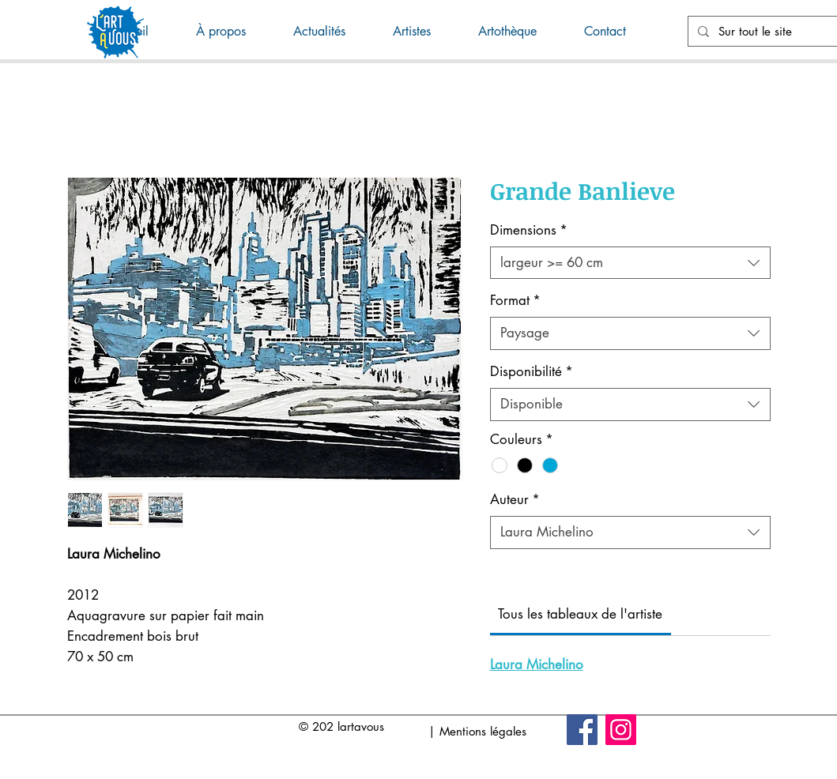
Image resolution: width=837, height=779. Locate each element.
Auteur (515, 499)
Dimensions (528, 230)
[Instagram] (620, 729)
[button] (331, 31)
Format (515, 300)
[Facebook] (582, 729)
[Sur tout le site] (776, 31)
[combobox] (630, 263)
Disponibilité (531, 371)
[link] (580, 614)
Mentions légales (482, 731)
